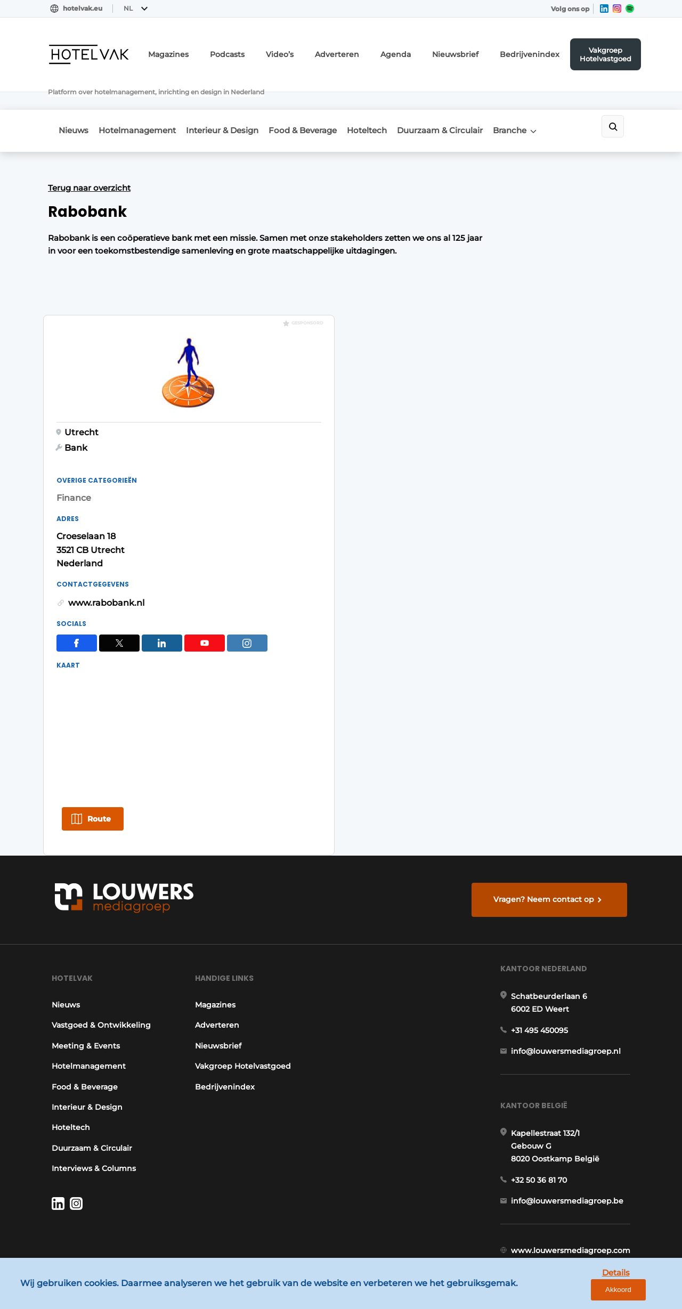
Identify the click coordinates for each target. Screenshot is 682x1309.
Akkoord (642, 1293)
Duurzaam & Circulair (474, 102)
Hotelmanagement (144, 102)
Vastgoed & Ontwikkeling (97, 966)
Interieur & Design (236, 102)
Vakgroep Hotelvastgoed (609, 50)
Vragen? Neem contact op (546, 828)
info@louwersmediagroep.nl (569, 1001)
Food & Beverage (323, 102)
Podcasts (271, 51)
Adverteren (370, 51)
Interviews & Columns (90, 1109)
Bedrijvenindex (539, 51)
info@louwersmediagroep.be (571, 1161)
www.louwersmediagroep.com (574, 1216)
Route (485, 698)
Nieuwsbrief (475, 51)
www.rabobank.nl (492, 461)
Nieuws (73, 102)
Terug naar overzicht (89, 156)
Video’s (318, 51)
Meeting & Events (82, 986)
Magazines (217, 51)
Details (592, 1292)
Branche (551, 102)
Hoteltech (395, 102)
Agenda (421, 51)
